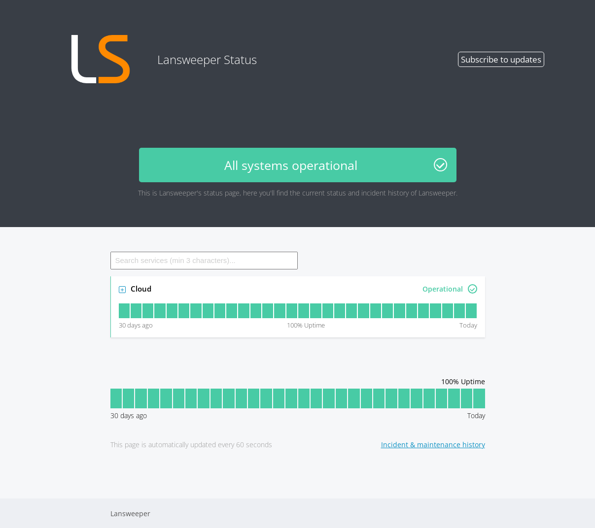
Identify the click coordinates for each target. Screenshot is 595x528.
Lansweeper (130, 513)
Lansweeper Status (154, 59)
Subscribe (501, 59)
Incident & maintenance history (433, 444)
